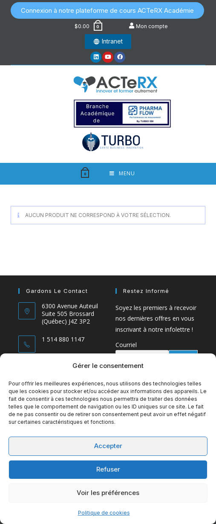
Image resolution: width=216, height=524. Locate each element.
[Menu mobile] (122, 173)
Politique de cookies (104, 513)
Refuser (108, 469)
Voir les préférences (108, 493)
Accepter (108, 446)
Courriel (126, 345)
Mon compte (152, 26)
